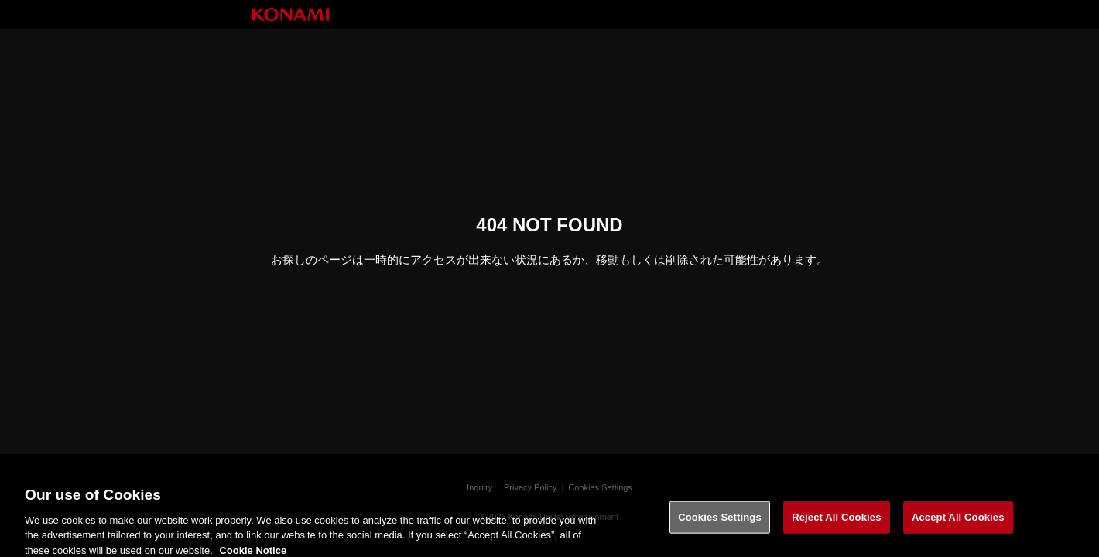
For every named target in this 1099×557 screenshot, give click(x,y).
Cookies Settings (720, 521)
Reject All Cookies (836, 521)
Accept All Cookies (958, 521)
